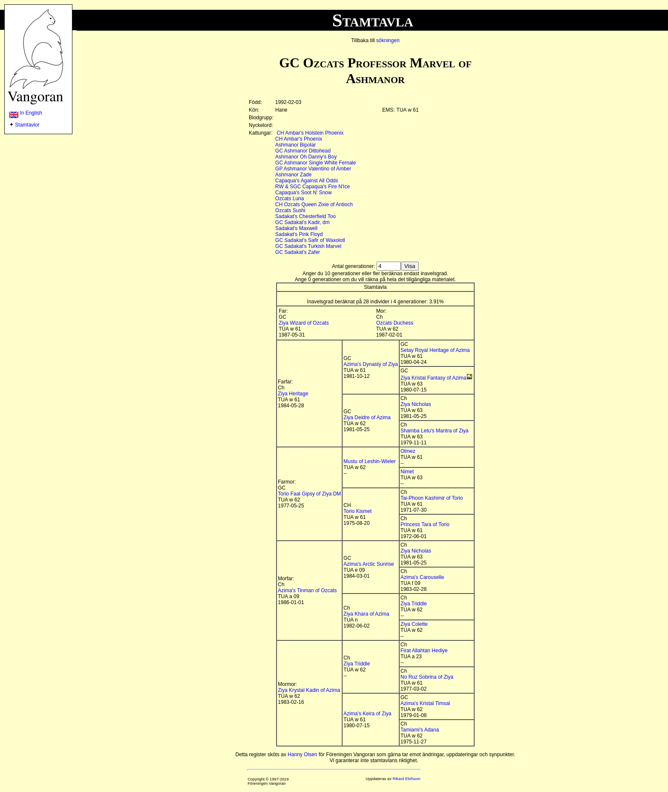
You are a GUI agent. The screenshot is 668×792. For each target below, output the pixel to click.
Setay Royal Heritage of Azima (435, 350)
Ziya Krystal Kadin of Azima (309, 690)
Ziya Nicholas (415, 404)
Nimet (407, 472)
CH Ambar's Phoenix (298, 139)
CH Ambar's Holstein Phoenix (309, 133)
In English (25, 113)
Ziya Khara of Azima (366, 614)
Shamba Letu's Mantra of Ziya (434, 431)
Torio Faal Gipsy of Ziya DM (309, 494)
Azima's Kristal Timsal (425, 703)
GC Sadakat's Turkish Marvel (308, 246)
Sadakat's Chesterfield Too (305, 216)
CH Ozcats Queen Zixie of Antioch (314, 204)
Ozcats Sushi (290, 210)
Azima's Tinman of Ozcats (307, 590)
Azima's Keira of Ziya (367, 714)
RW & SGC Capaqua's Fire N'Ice (312, 187)
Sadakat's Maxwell (296, 228)
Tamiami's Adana (419, 730)
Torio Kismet (357, 511)
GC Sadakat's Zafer (297, 252)
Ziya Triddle (413, 604)
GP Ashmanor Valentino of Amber (313, 169)
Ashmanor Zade (293, 175)
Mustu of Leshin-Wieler (369, 461)
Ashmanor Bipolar (295, 145)
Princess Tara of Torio (424, 524)
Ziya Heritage (293, 394)
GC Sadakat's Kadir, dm (302, 222)
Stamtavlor (27, 125)
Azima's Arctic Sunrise (368, 564)
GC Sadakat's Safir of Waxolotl (310, 240)
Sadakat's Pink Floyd (299, 234)
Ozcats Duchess (394, 323)
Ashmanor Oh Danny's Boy (306, 157)
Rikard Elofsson (406, 779)
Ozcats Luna (289, 199)
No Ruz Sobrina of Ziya (426, 677)
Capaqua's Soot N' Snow (303, 193)
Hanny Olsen (302, 754)
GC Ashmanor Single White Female (315, 163)
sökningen (388, 40)
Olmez (407, 451)
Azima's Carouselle (422, 577)
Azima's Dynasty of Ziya (370, 364)
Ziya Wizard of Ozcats (303, 323)
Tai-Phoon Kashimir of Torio (431, 498)
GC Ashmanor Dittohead (303, 151)
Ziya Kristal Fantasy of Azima (433, 378)
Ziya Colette (414, 624)
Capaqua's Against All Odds (306, 181)
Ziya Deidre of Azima (367, 417)
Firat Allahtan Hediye (424, 651)
